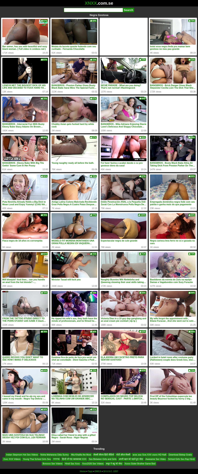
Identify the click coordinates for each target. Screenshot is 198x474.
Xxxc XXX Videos (11, 459)
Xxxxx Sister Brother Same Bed (140, 463)
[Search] (93, 10)
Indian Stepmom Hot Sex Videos (22, 455)
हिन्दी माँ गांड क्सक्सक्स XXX (74, 459)
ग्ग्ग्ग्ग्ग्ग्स (56, 459)
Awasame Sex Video (155, 459)
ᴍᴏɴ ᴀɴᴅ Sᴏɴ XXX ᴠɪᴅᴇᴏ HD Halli (149, 455)
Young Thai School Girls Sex (37, 459)
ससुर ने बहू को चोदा (114, 463)
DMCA (98, 471)
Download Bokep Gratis (180, 455)
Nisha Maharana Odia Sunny (54, 455)
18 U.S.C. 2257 (110, 471)
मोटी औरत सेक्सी (123, 455)
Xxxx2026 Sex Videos (93, 463)
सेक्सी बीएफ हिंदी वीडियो (104, 455)
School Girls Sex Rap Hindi (181, 459)
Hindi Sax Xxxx (72, 463)
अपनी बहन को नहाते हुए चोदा (131, 459)
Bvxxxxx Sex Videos (52, 463)
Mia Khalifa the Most (81, 455)
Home (83, 471)
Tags (90, 471)
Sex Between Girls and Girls (102, 459)
